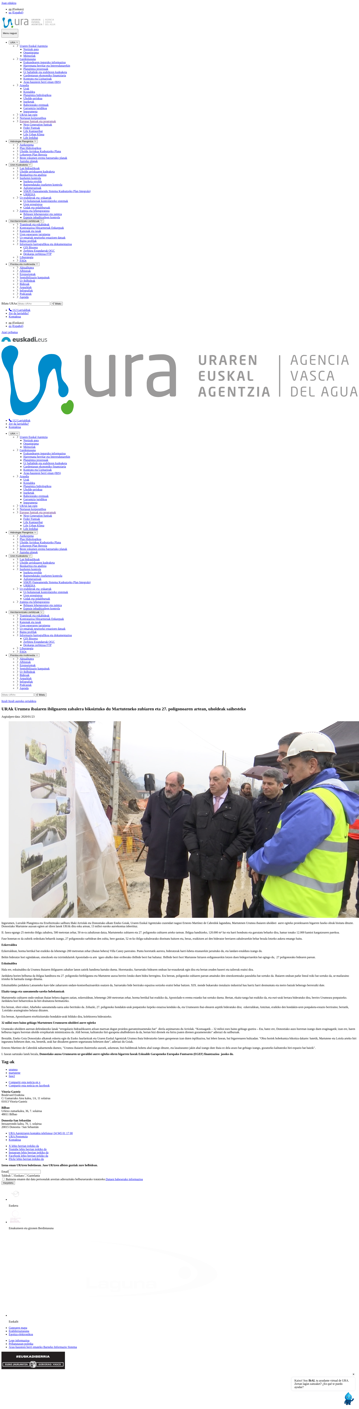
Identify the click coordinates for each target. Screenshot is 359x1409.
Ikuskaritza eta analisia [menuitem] (33, 174)
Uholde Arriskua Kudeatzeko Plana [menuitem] (40, 151)
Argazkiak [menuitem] (26, 287)
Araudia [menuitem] (24, 85)
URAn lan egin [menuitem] (28, 114)
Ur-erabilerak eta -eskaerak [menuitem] (35, 197)
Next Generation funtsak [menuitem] (37, 124)
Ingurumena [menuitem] (30, 111)
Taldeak (6, 1175)
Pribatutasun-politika (21, 1343)
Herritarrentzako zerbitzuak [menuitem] (26, 221)
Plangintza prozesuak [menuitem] (35, 68)
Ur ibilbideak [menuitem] (27, 280)
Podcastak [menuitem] (26, 293)
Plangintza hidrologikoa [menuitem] (37, 95)
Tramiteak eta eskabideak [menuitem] (34, 224)
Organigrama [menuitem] (31, 52)
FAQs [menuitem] (23, 260)
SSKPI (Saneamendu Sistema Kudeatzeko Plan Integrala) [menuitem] (56, 191)
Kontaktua (15, 316)
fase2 (12, 1076)
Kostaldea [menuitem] (29, 91)
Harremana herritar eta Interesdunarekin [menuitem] (46, 65)
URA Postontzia (18, 1136)
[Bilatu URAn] (34, 304)
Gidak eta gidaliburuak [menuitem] (36, 207)
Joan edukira (8, 3)
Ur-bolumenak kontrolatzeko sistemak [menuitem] (45, 201)
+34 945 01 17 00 (41, 1133)
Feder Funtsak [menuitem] (31, 127)
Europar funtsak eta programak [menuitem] (38, 121)
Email (4, 1171)
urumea (13, 1069)
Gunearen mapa (18, 1327)
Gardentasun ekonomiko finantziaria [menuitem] (44, 75)
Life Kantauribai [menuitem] (33, 131)
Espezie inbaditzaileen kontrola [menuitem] (41, 217)
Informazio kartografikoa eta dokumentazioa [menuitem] (46, 244)
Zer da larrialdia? (19, 313)
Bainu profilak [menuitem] (28, 240)
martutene (14, 1072)
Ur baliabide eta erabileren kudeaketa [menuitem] (45, 72)
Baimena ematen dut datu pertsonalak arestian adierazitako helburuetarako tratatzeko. (72, 1179)
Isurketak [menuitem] (28, 101)
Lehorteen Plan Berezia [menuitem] (33, 154)
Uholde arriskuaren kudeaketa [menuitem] (37, 171)
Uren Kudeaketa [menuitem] (20, 164)
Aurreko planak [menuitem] (29, 161)
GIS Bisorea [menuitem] (30, 247)
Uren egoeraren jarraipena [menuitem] (35, 234)
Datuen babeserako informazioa (124, 1179)
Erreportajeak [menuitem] (28, 274)
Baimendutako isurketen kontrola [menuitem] (42, 184)
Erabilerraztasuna (19, 1331)
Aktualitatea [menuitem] (27, 267)
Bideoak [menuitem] (24, 284)
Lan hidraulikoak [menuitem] (30, 168)
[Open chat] (348, 1398)
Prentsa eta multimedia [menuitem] (24, 264)
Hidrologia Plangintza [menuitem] (23, 141)
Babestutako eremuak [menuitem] (36, 104)
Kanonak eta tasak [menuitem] (30, 231)
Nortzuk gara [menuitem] (31, 49)
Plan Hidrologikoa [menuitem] (30, 148)
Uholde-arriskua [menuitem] (32, 98)
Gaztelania (32, 1175)
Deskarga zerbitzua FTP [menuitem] (37, 254)
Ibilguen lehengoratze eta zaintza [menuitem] (42, 214)
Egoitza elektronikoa (21, 1334)
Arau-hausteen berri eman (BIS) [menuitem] (42, 82)
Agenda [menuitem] (24, 297)
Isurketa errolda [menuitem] (32, 181)
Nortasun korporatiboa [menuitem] (33, 118)
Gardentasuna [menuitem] (28, 59)
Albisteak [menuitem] (25, 270)
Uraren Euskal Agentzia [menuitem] (34, 46)
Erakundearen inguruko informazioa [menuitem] (44, 62)
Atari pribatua (9, 332)
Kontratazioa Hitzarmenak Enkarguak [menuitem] (42, 227)
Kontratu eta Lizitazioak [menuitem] (37, 78)
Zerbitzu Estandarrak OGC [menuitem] (39, 250)
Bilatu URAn (9, 303)
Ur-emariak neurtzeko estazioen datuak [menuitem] (42, 237)
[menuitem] (19, 310)
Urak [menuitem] (26, 88)
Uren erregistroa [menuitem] (32, 204)
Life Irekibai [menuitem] (30, 137)
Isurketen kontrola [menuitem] (30, 178)
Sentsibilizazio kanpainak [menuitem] (35, 277)
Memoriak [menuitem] (29, 55)
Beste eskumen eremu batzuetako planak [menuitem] (43, 157)
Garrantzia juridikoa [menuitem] (35, 108)
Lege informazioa (19, 1340)
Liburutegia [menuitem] (26, 257)
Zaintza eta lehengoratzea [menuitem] (34, 210)
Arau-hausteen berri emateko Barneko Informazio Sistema (43, 1347)
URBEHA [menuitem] (29, 194)
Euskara (17, 1175)
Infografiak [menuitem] (26, 290)
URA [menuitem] (14, 42)
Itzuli (18, 701)
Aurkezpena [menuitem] (27, 144)
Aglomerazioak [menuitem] (32, 187)
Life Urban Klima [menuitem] (33, 134)
